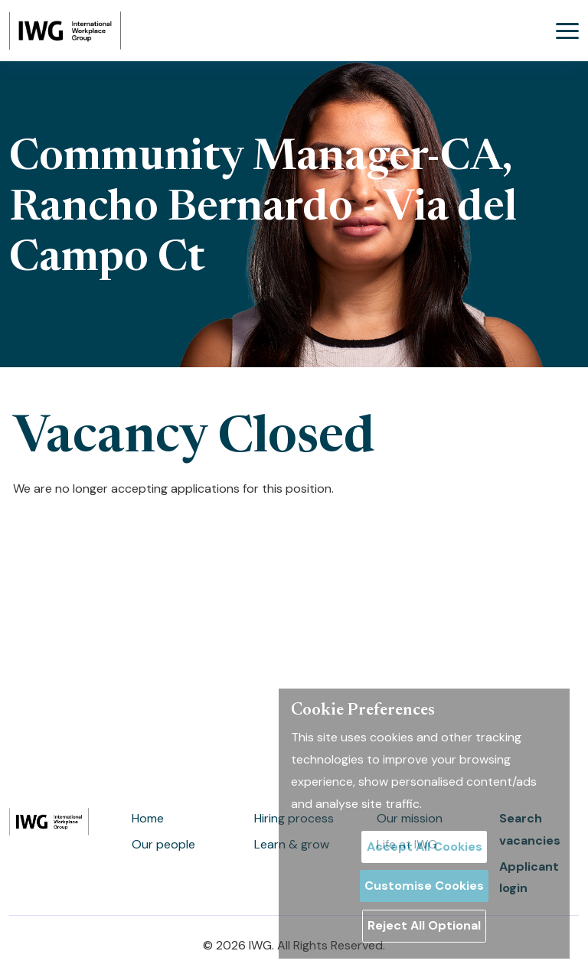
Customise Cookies (424, 886)
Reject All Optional (424, 925)
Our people (163, 844)
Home (148, 818)
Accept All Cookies (424, 847)
